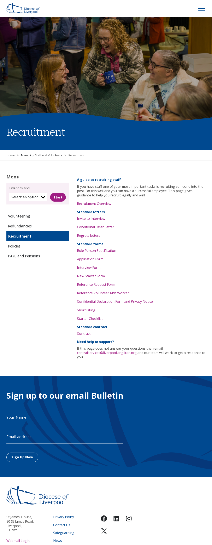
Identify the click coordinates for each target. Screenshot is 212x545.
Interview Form (88, 267)
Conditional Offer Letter (95, 227)
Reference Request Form (96, 284)
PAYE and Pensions (24, 255)
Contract (83, 333)
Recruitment (19, 236)
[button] (202, 9)
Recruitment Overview (94, 203)
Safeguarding (63, 533)
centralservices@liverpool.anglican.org (107, 352)
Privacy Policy (63, 517)
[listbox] (28, 197)
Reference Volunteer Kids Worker (103, 293)
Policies (14, 246)
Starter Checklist (90, 318)
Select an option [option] (25, 197)
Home (10, 155)
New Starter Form (91, 276)
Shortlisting (86, 310)
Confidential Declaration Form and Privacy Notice (115, 301)
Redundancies (20, 225)
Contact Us (61, 525)
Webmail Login (18, 540)
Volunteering (19, 216)
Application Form (90, 259)
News (57, 541)
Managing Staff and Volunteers (41, 155)
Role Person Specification (96, 250)
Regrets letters (88, 235)
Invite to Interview (91, 218)
